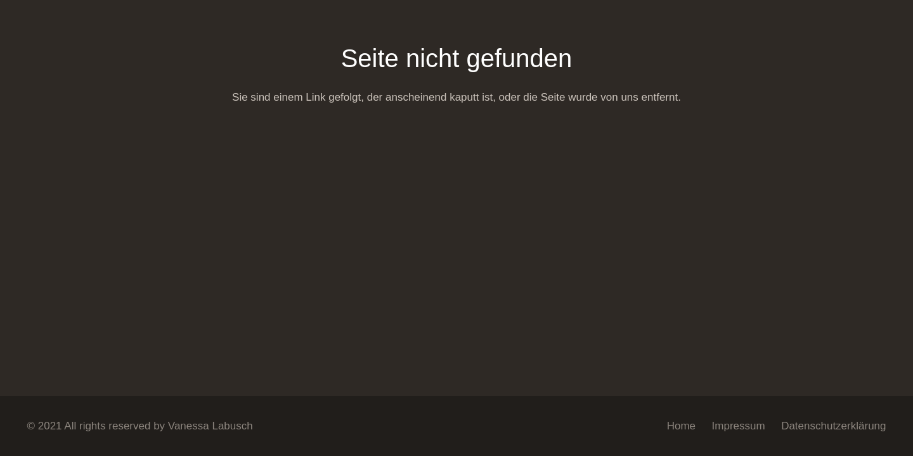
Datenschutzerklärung (833, 426)
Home (681, 426)
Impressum (738, 426)
